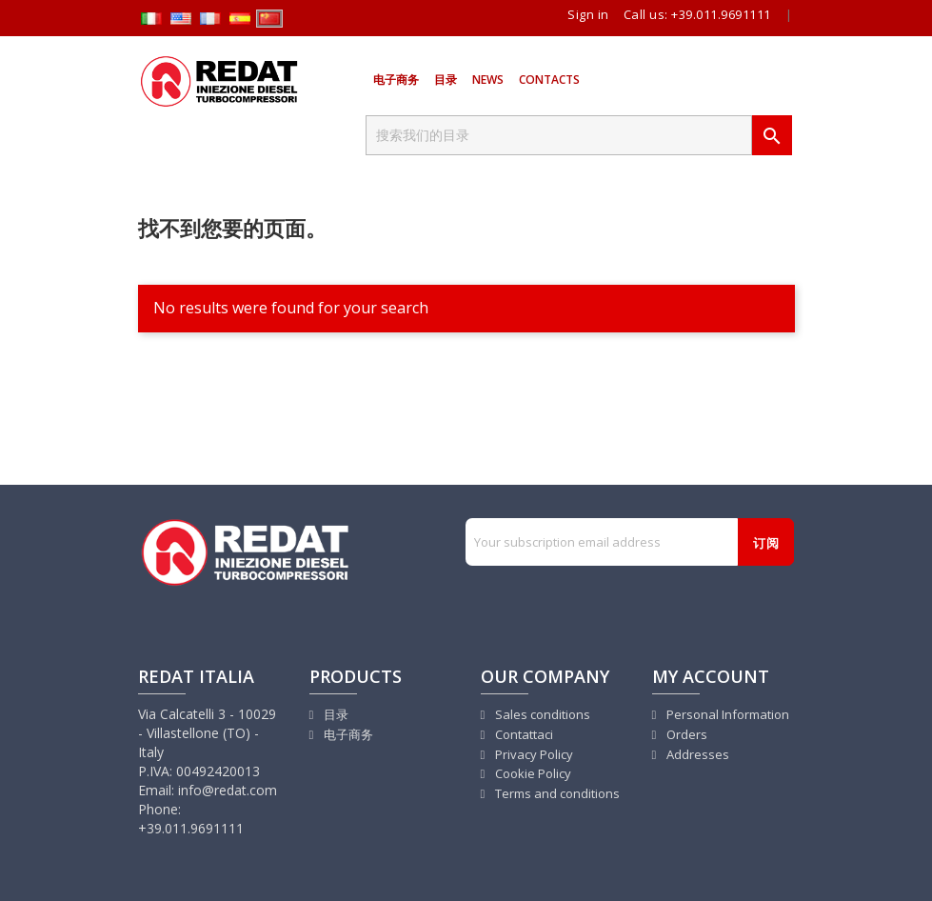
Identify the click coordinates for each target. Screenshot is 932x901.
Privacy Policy (532, 754)
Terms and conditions (556, 793)
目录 (445, 79)
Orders (685, 734)
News (488, 79)
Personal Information (726, 714)
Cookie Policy (531, 773)
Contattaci (522, 734)
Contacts (549, 79)
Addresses (696, 754)
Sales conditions (541, 714)
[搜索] (559, 135)
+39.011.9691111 (721, 14)
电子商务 (396, 79)
